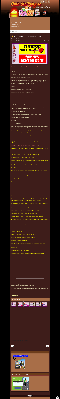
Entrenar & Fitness (14, 24)
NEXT (48, 346)
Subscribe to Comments (24, 340)
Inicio (12, 17)
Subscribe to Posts (15, 340)
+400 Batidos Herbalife (15, 26)
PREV (13, 346)
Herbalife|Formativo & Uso (16, 22)
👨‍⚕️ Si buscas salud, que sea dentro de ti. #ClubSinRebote (26, 37)
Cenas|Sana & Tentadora (15, 28)
